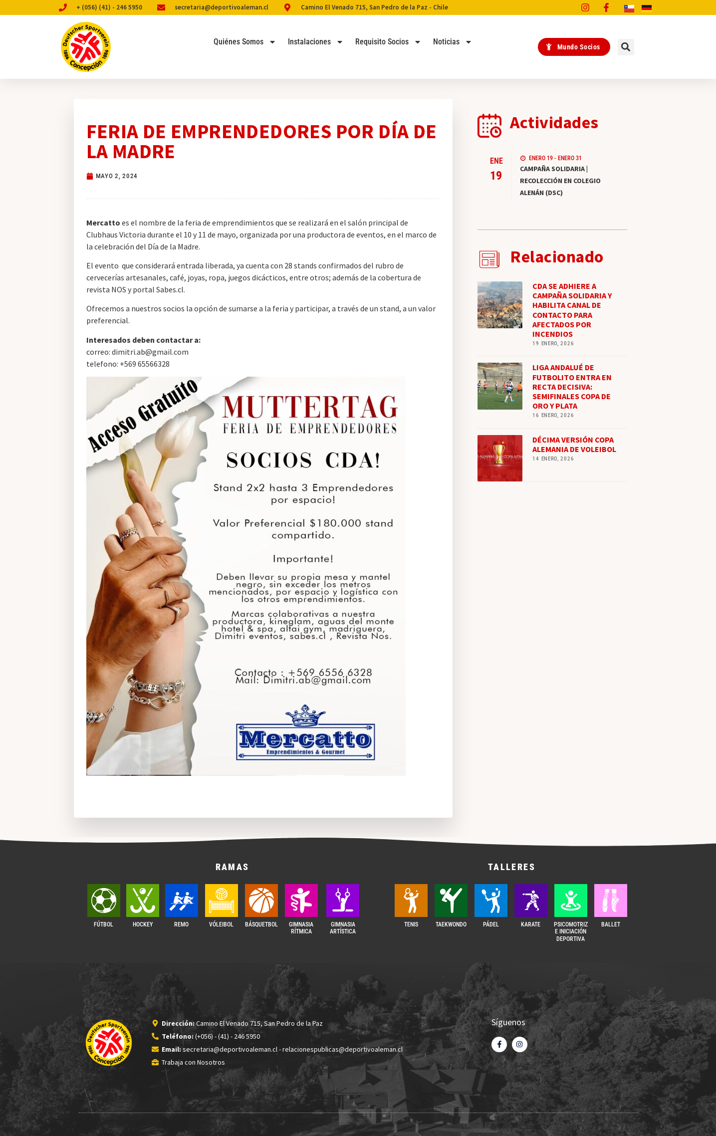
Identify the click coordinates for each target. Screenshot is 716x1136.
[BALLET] (610, 900)
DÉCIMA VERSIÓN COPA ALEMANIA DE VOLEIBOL (574, 444)
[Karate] (530, 900)
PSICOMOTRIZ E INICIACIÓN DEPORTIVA (571, 931)
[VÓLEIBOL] (221, 900)
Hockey (143, 924)
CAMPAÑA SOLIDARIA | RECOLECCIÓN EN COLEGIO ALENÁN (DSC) (560, 180)
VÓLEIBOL (221, 924)
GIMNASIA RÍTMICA (301, 928)
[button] (626, 47)
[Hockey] (142, 900)
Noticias (453, 42)
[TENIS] (411, 900)
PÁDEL (491, 924)
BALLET (610, 924)
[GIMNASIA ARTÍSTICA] (342, 900)
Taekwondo (451, 924)
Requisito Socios (388, 42)
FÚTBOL (103, 924)
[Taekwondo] (451, 900)
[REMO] (181, 900)
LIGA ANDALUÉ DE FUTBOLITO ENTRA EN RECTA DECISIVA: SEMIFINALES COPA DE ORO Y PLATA (572, 386)
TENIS (411, 924)
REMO (181, 924)
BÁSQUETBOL (261, 924)
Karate (530, 924)
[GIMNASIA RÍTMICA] (301, 900)
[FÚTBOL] (103, 900)
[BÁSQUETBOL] (261, 900)
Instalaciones (316, 42)
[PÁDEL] (491, 900)
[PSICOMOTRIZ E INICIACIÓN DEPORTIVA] (570, 900)
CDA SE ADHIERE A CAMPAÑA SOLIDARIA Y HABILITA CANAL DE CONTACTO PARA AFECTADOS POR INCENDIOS (572, 310)
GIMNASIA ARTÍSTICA (343, 928)
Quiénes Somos (245, 42)
